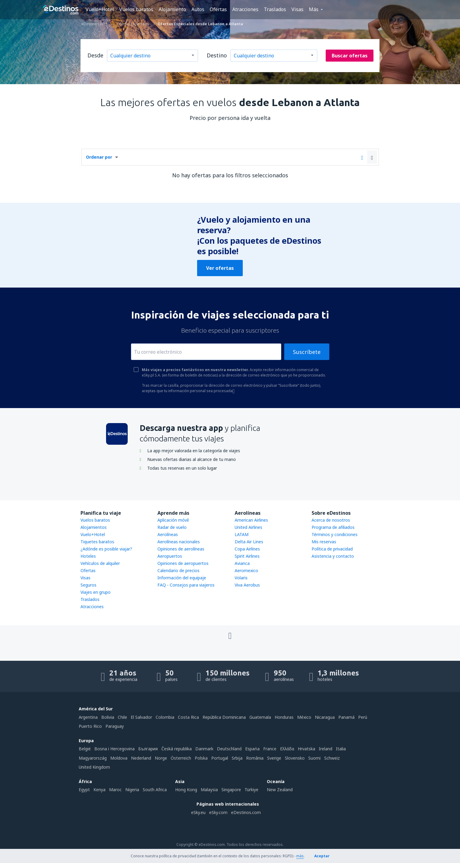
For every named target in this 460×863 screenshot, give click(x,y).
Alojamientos (94, 527)
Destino (217, 55)
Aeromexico (246, 570)
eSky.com (218, 812)
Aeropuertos (169, 556)
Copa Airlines (247, 549)
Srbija (237, 758)
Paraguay (114, 726)
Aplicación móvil (173, 520)
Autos (197, 9)
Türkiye (251, 789)
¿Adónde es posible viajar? (106, 549)
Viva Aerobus (247, 585)
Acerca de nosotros (331, 520)
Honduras (284, 717)
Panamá (346, 717)
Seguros (88, 585)
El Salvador (141, 717)
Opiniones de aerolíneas (180, 549)
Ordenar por (99, 157)
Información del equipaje (181, 578)
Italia (341, 749)
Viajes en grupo (96, 592)
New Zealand (280, 789)
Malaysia (209, 789)
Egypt (84, 789)
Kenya (99, 789)
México (304, 717)
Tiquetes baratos (97, 541)
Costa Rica (188, 717)
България (148, 749)
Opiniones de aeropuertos (183, 563)
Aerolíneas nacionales (178, 541)
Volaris (241, 578)
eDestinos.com (246, 812)
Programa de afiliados (333, 527)
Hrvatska (306, 749)
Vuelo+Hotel (100, 9)
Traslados (275, 9)
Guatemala (260, 717)
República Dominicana (224, 717)
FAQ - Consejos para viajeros (186, 585)
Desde (95, 55)
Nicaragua (325, 717)
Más (313, 9)
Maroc (115, 789)
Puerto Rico (90, 726)
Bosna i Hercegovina (114, 749)
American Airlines (251, 520)
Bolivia (107, 717)
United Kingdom (94, 767)
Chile (122, 717)
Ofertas (218, 9)
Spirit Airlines (247, 556)
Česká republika (176, 749)
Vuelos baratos (136, 9)
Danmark (204, 749)
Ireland (325, 749)
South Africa (155, 789)
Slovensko (295, 758)
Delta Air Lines (249, 541)
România (255, 758)
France (269, 749)
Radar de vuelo (172, 527)
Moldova (118, 758)
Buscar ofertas (349, 55)
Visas (297, 9)
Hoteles (88, 556)
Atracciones (245, 9)
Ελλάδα (287, 749)
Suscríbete (307, 351)
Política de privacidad (332, 549)
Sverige (274, 758)
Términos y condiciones (335, 534)
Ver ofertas (220, 268)
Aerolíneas (167, 534)
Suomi (314, 758)
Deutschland (229, 749)
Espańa (252, 749)
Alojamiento (172, 9)
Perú (362, 717)
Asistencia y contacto (333, 556)
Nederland (141, 758)
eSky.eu (198, 812)
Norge (161, 758)
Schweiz (332, 758)
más (300, 855)
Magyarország (93, 758)
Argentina (88, 717)
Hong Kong (186, 789)
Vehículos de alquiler (100, 563)
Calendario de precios (178, 570)
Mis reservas (324, 541)
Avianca (242, 563)
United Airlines (248, 527)
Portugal (219, 758)
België (85, 749)
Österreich (181, 758)
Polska (201, 758)
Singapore (231, 789)
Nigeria (132, 789)
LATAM (241, 534)
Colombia (165, 717)
